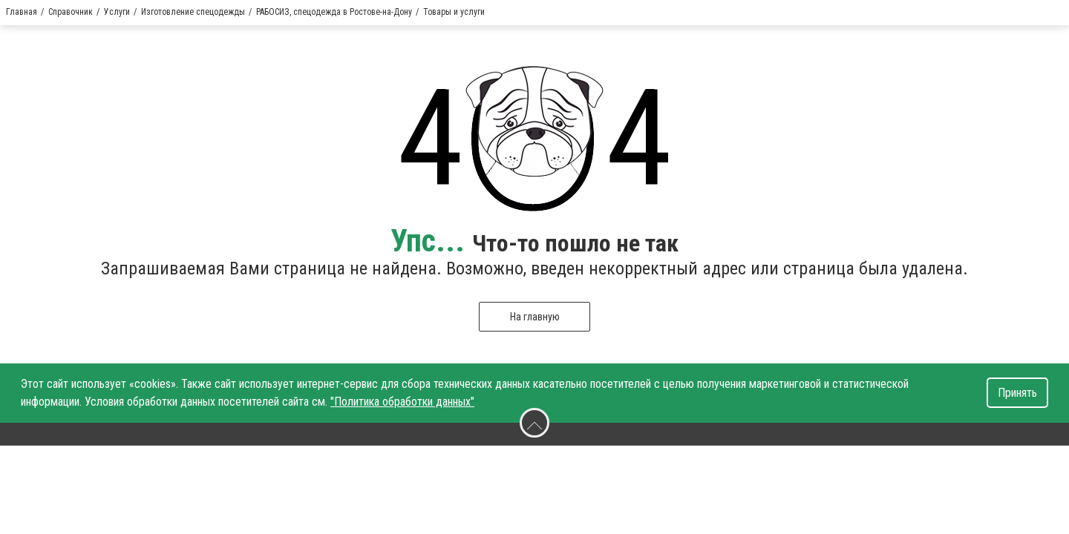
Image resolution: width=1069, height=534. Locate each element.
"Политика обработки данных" (402, 402)
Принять (1017, 393)
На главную (535, 317)
